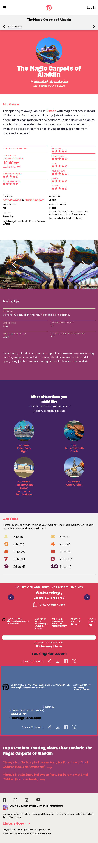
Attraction (40, 81)
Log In (91, 7)
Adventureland (12, 200)
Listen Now (17, 823)
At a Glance (15, 26)
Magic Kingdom (59, 81)
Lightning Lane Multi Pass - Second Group (24, 222)
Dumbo (51, 111)
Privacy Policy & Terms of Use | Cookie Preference (27, 833)
